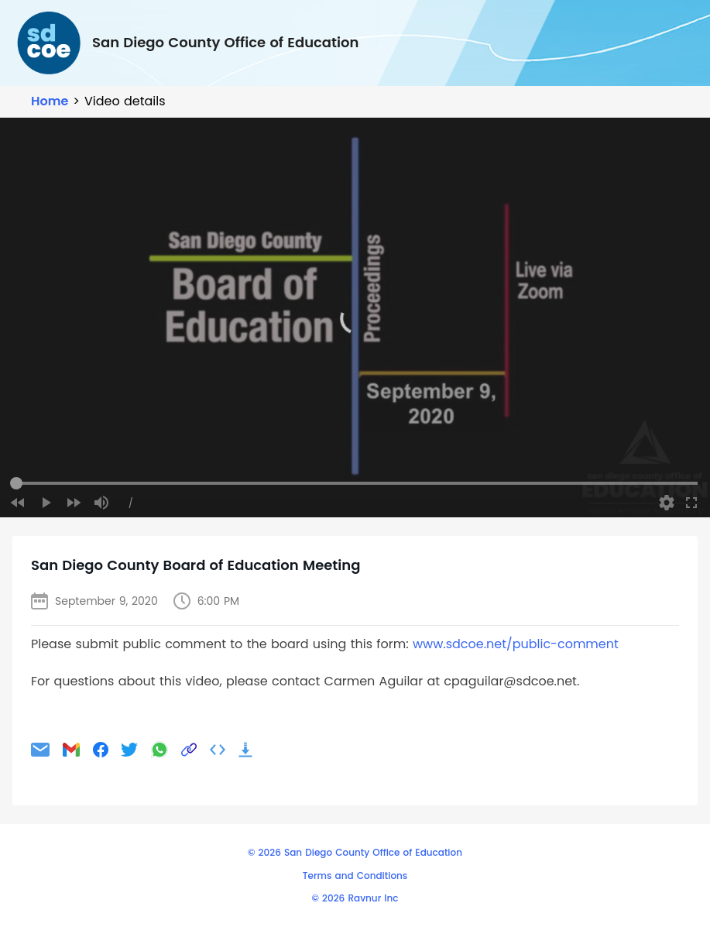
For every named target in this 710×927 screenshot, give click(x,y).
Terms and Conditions (355, 875)
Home (49, 101)
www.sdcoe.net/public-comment (516, 644)
